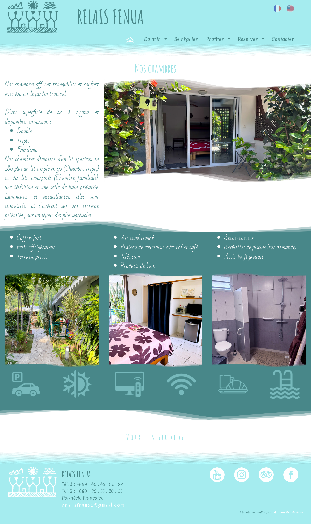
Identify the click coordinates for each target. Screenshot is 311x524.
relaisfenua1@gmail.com (93, 505)
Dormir (152, 39)
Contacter (283, 39)
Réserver (248, 39)
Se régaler (186, 39)
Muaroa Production (288, 512)
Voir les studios (155, 437)
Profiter (215, 39)
